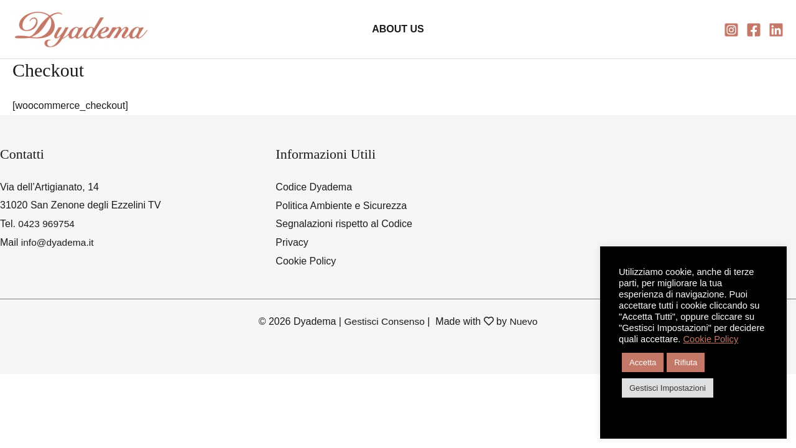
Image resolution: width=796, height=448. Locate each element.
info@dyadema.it (58, 242)
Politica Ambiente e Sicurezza (341, 205)
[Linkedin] (776, 29)
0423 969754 (47, 223)
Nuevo (525, 320)
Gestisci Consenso (384, 320)
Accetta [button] (642, 362)
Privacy (291, 242)
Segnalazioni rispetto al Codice (343, 223)
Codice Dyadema (313, 187)
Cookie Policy (305, 261)
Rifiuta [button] (685, 362)
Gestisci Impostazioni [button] (667, 388)
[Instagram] (731, 29)
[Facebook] (753, 29)
